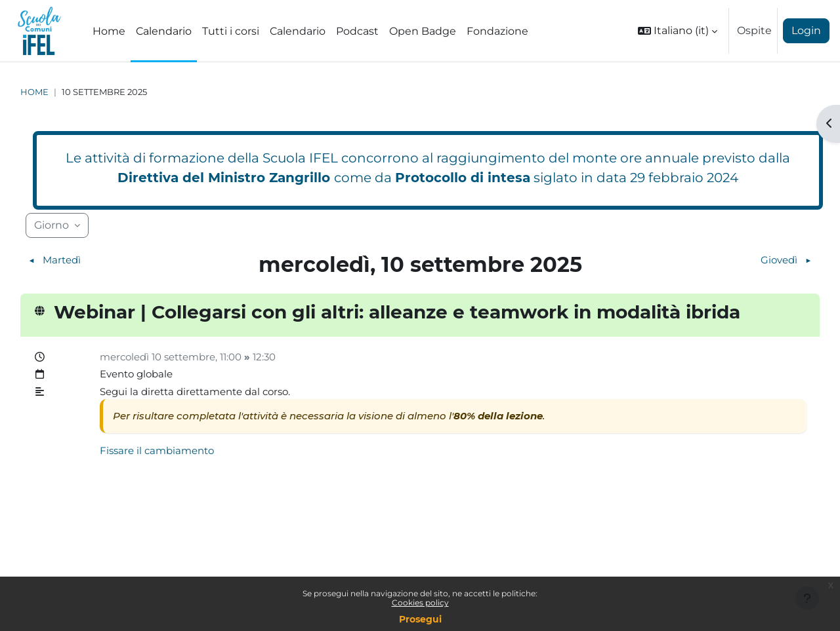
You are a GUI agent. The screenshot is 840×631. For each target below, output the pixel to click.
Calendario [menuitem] (164, 31)
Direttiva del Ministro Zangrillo (223, 177)
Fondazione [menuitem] (497, 31)
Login (806, 30)
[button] (677, 31)
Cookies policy (420, 602)
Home (34, 92)
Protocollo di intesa (462, 177)
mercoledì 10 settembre (163, 357)
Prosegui (420, 619)
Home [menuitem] (109, 31)
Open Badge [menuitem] (422, 31)
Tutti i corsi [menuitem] (230, 31)
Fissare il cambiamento (160, 455)
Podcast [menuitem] (357, 31)
